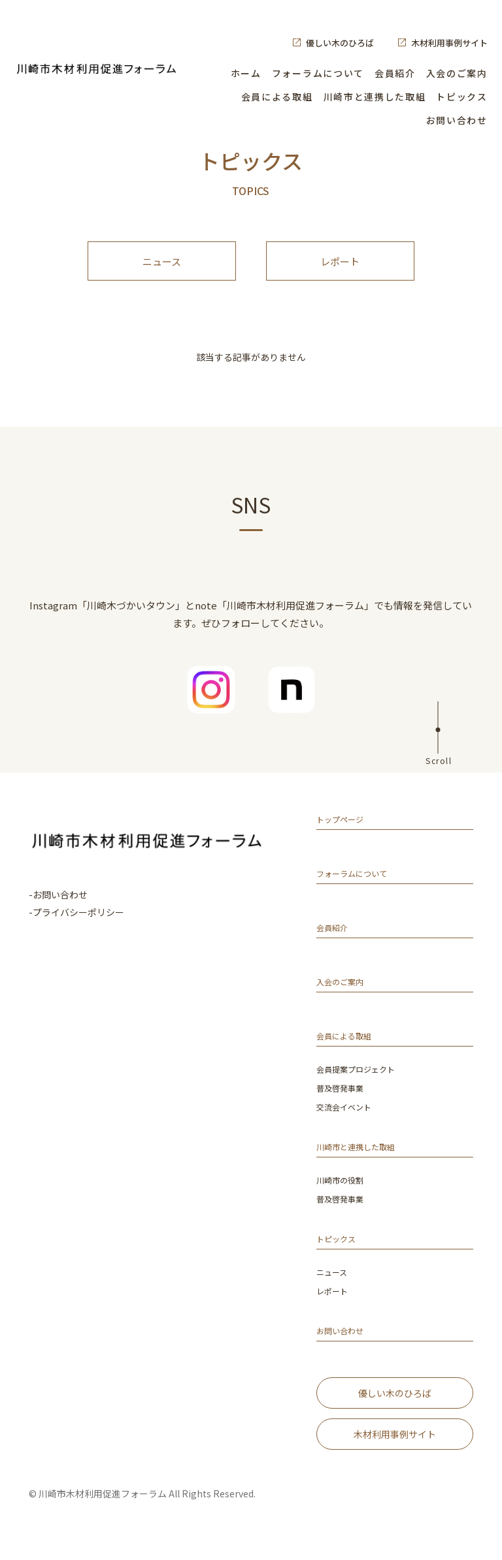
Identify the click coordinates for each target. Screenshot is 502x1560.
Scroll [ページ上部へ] (439, 773)
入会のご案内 (457, 73)
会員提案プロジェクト (362, 1084)
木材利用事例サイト (449, 43)
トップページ (345, 834)
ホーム (246, 73)
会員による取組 (277, 96)
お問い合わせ (457, 120)
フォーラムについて (318, 73)
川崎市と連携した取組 (375, 96)
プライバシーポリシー (78, 925)
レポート (340, 268)
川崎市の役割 (343, 1193)
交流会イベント (348, 1120)
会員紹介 (395, 73)
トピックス (461, 96)
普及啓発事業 (343, 1102)
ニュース (161, 268)
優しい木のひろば (340, 43)
